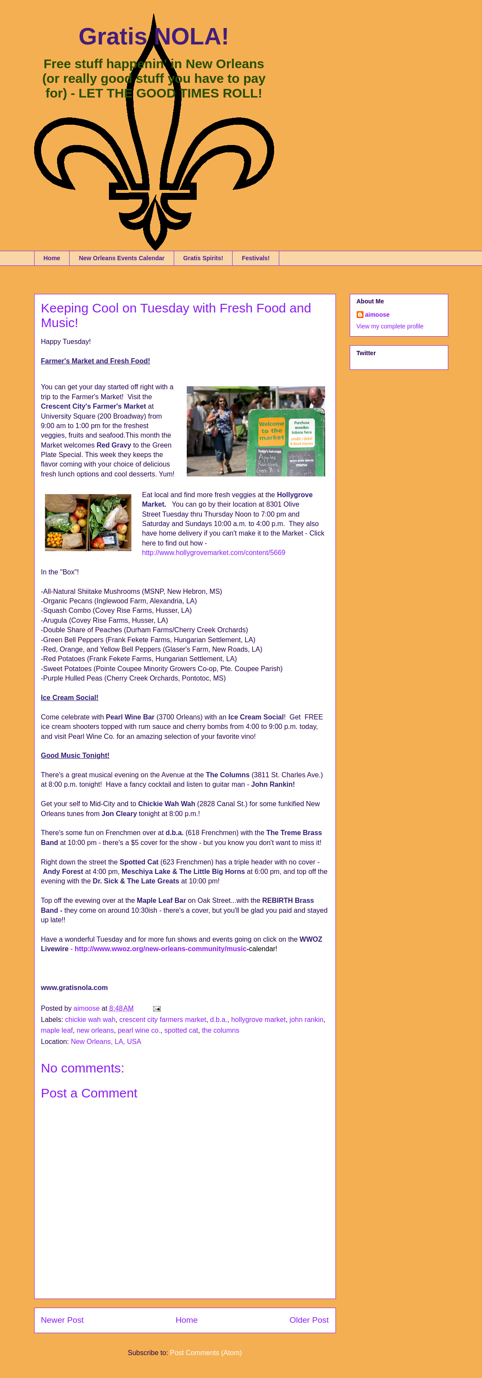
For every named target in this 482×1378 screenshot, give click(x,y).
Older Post (309, 1319)
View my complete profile (390, 326)
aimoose (377, 314)
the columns (220, 1030)
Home (52, 258)
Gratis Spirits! (203, 258)
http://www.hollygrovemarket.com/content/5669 (214, 552)
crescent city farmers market (162, 1019)
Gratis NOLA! (154, 36)
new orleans (95, 1030)
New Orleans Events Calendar (121, 258)
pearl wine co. (139, 1030)
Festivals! (256, 258)
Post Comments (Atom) (206, 1352)
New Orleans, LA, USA (106, 1041)
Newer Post (62, 1319)
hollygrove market (258, 1019)
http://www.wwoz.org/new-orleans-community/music (161, 948)
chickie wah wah (90, 1019)
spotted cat (181, 1030)
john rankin (306, 1019)
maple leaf (57, 1030)
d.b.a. (218, 1019)
